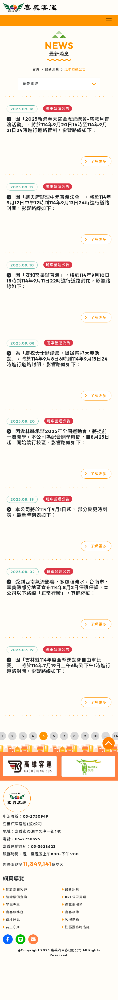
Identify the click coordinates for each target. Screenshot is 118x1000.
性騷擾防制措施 (76, 927)
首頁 (36, 69)
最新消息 (52, 69)
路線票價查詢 (15, 897)
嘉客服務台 (13, 912)
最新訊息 (70, 889)
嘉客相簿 (70, 912)
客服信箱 (70, 919)
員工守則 (11, 927)
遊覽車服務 (72, 904)
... (105, 736)
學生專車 (11, 904)
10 (95, 736)
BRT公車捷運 (74, 897)
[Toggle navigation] (108, 20)
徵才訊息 (11, 919)
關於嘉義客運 (15, 889)
